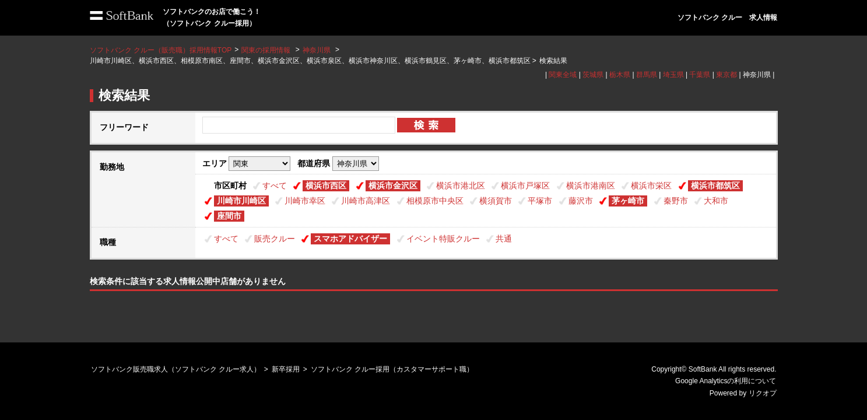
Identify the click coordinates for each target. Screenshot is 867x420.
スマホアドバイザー (350, 238)
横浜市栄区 (651, 185)
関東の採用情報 (266, 50)
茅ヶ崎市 (628, 200)
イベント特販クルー (443, 238)
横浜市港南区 (590, 185)
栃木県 (619, 75)
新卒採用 (286, 369)
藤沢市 (580, 200)
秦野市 (676, 200)
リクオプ (763, 393)
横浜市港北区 (460, 185)
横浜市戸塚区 (525, 185)
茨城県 (592, 75)
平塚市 (540, 200)
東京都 (726, 75)
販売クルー (274, 238)
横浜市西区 (326, 185)
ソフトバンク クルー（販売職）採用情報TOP (161, 50)
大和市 (716, 200)
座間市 (229, 215)
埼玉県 (673, 75)
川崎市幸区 (305, 200)
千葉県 (699, 75)
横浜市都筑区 (715, 185)
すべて (274, 185)
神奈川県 (317, 50)
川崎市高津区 (365, 200)
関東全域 (563, 75)
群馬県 (646, 75)
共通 (504, 238)
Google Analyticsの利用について (725, 381)
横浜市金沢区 (392, 185)
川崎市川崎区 (241, 200)
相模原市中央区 (435, 200)
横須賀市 (495, 200)
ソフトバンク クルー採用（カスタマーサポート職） (392, 369)
